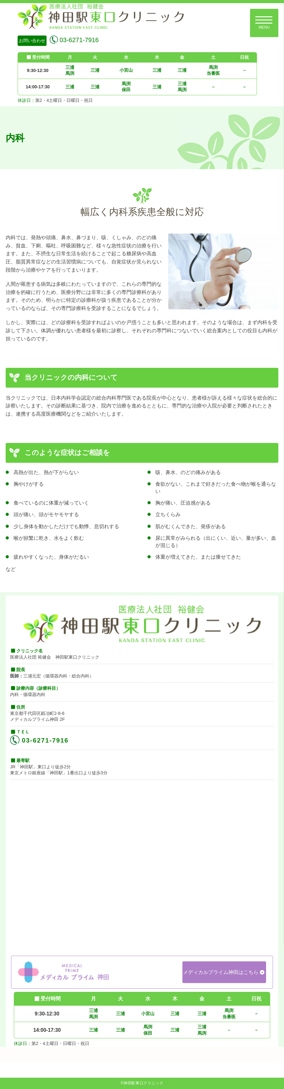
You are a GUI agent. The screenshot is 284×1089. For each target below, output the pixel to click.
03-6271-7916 (78, 39)
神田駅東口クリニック (143, 1083)
